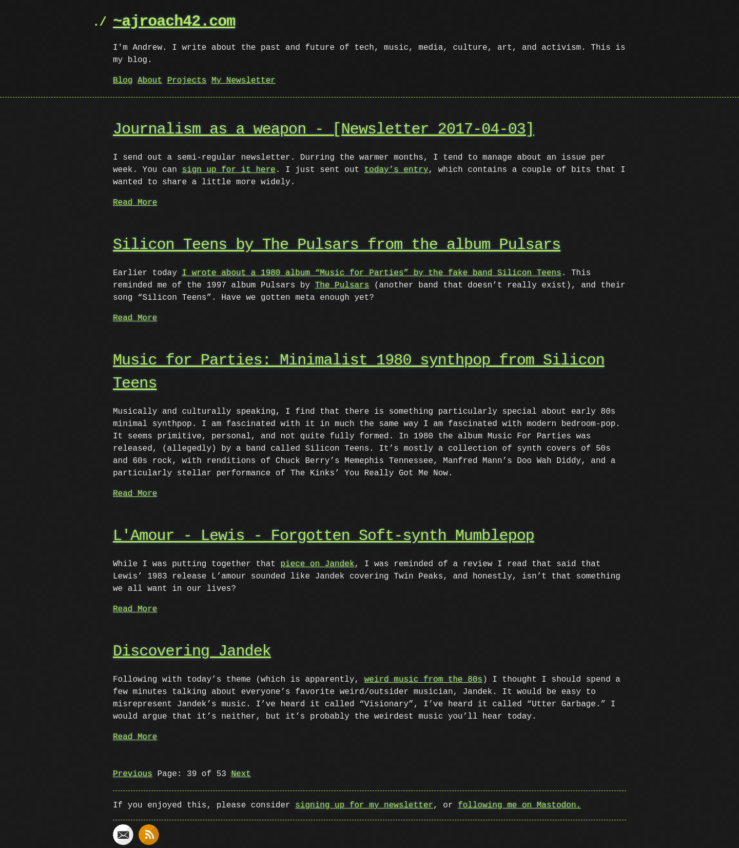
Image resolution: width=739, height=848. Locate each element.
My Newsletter (243, 80)
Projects (187, 80)
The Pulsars (342, 285)
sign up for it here (228, 170)
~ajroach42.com (174, 21)
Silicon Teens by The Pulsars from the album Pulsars (336, 245)
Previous (132, 774)
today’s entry (396, 170)
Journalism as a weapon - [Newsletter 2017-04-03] (323, 129)
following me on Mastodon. (519, 805)
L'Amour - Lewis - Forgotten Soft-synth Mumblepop (323, 536)
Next (240, 774)
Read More (135, 202)
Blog (122, 80)
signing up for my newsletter (364, 805)
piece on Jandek (317, 564)
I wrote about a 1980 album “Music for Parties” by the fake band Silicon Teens (371, 273)
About (150, 80)
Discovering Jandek (192, 651)
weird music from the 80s (423, 679)
